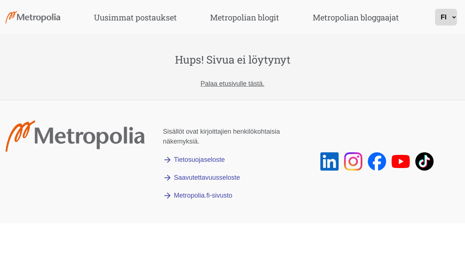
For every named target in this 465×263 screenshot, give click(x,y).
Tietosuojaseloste (199, 159)
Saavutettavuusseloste (207, 177)
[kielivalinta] (446, 17)
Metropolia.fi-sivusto (203, 195)
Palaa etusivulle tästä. (232, 83)
